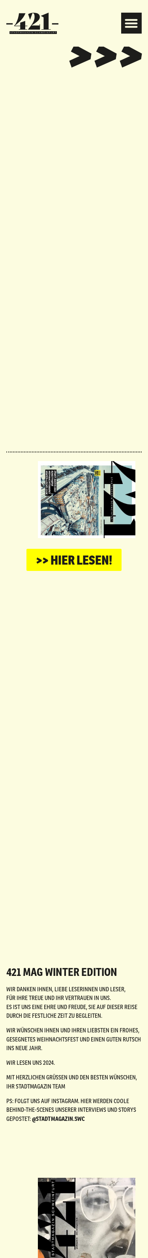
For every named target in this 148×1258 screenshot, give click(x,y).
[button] (131, 23)
